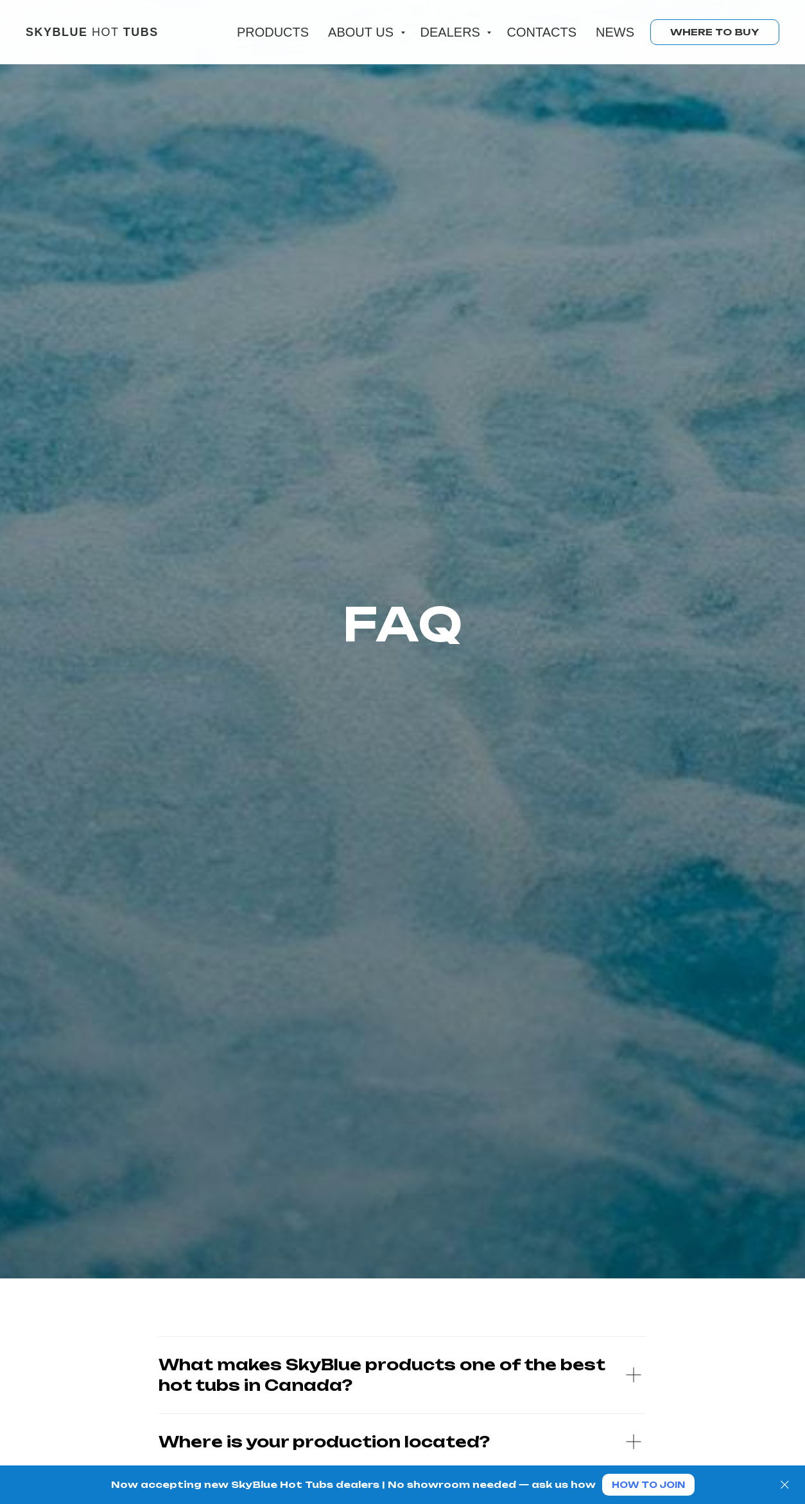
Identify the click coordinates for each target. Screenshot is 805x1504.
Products (273, 32)
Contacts (541, 32)
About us (362, 32)
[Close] (784, 1485)
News (615, 32)
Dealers (452, 32)
